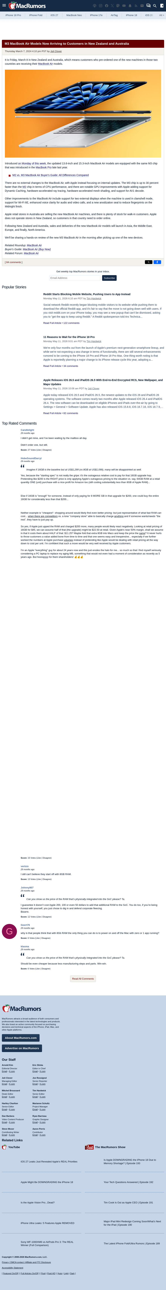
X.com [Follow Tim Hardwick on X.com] (42, 1095)
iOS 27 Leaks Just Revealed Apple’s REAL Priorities (49, 1159)
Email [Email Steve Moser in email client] (4, 1133)
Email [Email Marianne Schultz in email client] (35, 1107)
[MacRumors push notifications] (130, 6)
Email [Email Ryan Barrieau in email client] (35, 1120)
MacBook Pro (43, 167)
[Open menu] (4, 6)
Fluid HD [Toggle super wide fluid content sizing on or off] (51, 1273)
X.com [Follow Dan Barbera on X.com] (12, 1120)
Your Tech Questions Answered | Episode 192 (128, 1180)
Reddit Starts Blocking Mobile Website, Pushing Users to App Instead (96, 294)
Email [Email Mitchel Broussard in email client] (4, 1095)
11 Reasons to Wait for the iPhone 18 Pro (74, 337)
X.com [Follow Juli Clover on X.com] (12, 1082)
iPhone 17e (96, 15)
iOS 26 (149, 15)
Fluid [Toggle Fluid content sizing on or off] (43, 1273)
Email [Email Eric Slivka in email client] (35, 1069)
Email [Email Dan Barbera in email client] (4, 1120)
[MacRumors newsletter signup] (142, 6)
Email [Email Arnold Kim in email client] (4, 1069)
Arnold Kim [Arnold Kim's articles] (7, 1063)
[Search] (156, 6)
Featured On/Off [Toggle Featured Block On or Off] (10, 1273)
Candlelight (27, 430)
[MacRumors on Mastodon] (118, 6)
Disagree (47, 450)
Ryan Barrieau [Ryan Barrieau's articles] (40, 1114)
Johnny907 (27, 887)
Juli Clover (56, 51)
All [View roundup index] (161, 15)
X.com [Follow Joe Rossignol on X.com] (42, 1082)
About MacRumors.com (21, 1036)
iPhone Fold (35, 15)
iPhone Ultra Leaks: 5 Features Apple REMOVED (47, 1221)
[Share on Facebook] (157, 262)
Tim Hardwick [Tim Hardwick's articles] (39, 1089)
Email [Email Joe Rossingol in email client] (35, 1082)
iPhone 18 (131, 15)
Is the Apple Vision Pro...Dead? (38, 1200)
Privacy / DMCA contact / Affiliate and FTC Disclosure (26, 1262)
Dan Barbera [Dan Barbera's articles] (8, 1114)
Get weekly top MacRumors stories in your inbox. (83, 271)
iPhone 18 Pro (13, 15)
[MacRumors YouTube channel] (124, 6)
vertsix (25, 866)
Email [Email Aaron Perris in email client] (35, 1133)
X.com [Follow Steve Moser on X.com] (12, 1133)
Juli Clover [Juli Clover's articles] (7, 1076)
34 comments (70, 366)
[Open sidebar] (162, 6)
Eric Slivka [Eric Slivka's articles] (38, 1063)
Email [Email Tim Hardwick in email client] (35, 1095)
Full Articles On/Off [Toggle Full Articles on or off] (29, 1273)
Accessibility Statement (12, 1268)
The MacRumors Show (110, 1145)
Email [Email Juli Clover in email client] (4, 1082)
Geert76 (25, 925)
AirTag (114, 15)
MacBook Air (45, 63)
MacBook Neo (74, 15)
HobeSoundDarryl (31, 458)
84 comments (13, 262)
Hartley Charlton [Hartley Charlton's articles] (10, 1101)
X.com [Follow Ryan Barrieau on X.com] (42, 1120)
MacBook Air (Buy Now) (37, 249)
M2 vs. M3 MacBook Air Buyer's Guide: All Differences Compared (50, 175)
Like (39, 450)
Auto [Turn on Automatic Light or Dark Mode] (60, 1273)
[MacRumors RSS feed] (136, 6)
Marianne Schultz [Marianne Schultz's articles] (41, 1101)
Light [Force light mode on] (66, 1273)
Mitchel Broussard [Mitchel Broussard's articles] (11, 1089)
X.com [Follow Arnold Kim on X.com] (12, 1069)
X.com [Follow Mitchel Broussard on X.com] (12, 1095)
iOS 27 (54, 15)
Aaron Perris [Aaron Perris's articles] (39, 1127)
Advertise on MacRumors (22, 1046)
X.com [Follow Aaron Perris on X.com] (42, 1133)
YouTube (14, 1145)
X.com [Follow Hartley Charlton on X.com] (12, 1107)
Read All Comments (83, 978)
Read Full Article (52, 323)
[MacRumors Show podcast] (94, 6)
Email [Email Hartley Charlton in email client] (4, 1107)
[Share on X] (148, 262)
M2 (24, 186)
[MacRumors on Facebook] (107, 6)
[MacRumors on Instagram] (101, 6)
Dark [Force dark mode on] (72, 1273)
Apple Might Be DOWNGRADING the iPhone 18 (47, 1180)
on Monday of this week (32, 163)
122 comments (71, 323)
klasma (25, 946)
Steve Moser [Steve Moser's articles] (8, 1127)
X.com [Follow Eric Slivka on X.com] (42, 1069)
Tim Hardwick (93, 298)
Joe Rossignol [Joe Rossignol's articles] (40, 1076)
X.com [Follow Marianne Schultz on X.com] (42, 1107)
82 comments (70, 413)
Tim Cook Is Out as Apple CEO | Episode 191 (128, 1200)
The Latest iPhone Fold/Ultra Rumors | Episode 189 (132, 1241)
